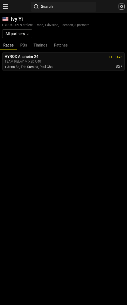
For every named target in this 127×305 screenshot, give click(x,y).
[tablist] (63, 45)
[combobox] (17, 33)
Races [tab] (8, 45)
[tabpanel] (63, 61)
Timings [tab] (40, 45)
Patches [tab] (61, 45)
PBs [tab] (23, 45)
